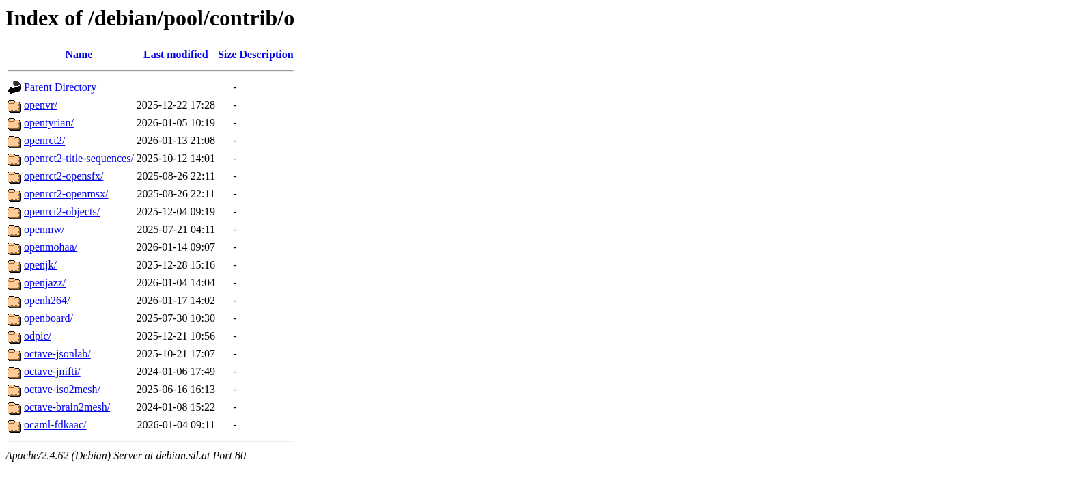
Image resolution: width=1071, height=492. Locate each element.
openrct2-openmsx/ (66, 194)
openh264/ (47, 300)
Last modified (175, 54)
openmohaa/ (50, 247)
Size (227, 54)
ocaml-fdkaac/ (55, 424)
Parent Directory (60, 87)
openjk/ (40, 265)
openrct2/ (44, 140)
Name (78, 54)
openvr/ (40, 105)
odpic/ (37, 336)
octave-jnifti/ (52, 371)
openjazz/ (45, 282)
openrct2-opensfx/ (63, 176)
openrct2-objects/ (62, 211)
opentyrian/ (49, 122)
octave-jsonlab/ (57, 353)
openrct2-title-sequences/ (79, 158)
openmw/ (44, 229)
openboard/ (48, 318)
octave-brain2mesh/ (67, 407)
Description (266, 54)
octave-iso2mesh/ (62, 389)
